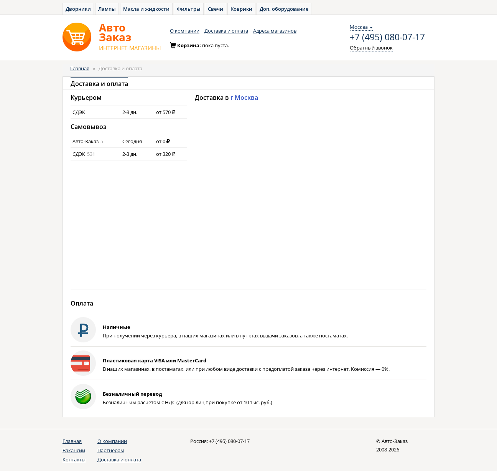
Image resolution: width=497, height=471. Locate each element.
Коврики (241, 8)
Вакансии (74, 450)
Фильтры (189, 8)
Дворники (78, 8)
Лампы (107, 8)
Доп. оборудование (284, 8)
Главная (79, 68)
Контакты (74, 459)
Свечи (215, 8)
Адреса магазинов (274, 30)
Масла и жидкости (146, 8)
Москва (361, 26)
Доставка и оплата (226, 30)
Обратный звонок (371, 47)
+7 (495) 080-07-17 (387, 37)
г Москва (244, 97)
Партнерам (110, 450)
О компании (184, 30)
